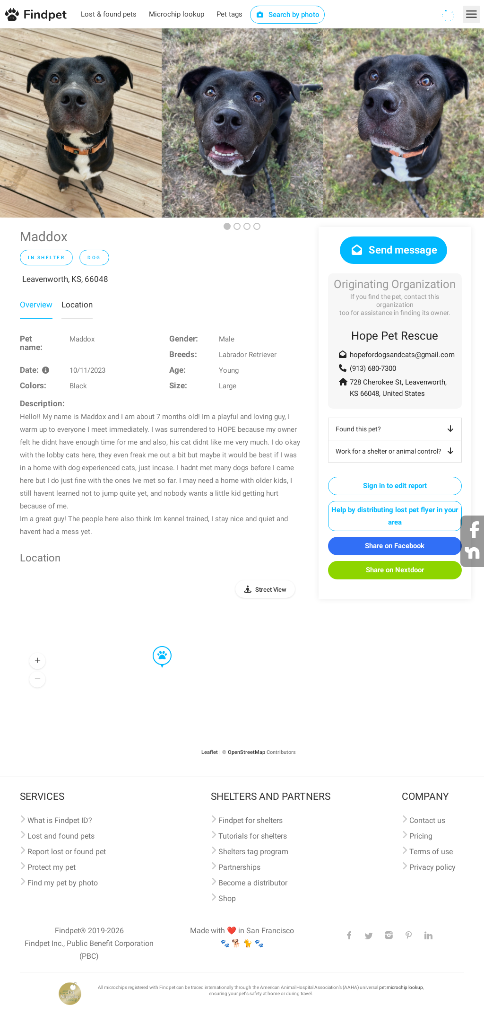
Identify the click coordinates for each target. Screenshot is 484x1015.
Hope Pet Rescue (394, 335)
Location (77, 304)
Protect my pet (51, 867)
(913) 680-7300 (373, 368)
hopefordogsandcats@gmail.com (402, 354)
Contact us (427, 820)
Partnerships (239, 867)
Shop (227, 898)
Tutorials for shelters (252, 835)
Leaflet (209, 752)
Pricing (420, 835)
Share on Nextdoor (395, 570)
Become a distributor (252, 882)
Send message (393, 250)
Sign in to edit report (395, 485)
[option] (81, 123)
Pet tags (229, 14)
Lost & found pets (109, 14)
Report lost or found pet (66, 851)
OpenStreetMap (246, 752)
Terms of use (431, 851)
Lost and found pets (61, 835)
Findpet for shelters (250, 820)
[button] (155, 646)
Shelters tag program (253, 851)
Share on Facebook (394, 546)
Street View (270, 589)
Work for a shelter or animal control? (396, 451)
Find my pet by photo (62, 882)
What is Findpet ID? (59, 820)
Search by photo (287, 14)
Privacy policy (432, 867)
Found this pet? (396, 429)
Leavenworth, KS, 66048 (65, 279)
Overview (36, 304)
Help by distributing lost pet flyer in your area (394, 516)
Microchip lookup (176, 14)
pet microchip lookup (401, 987)
